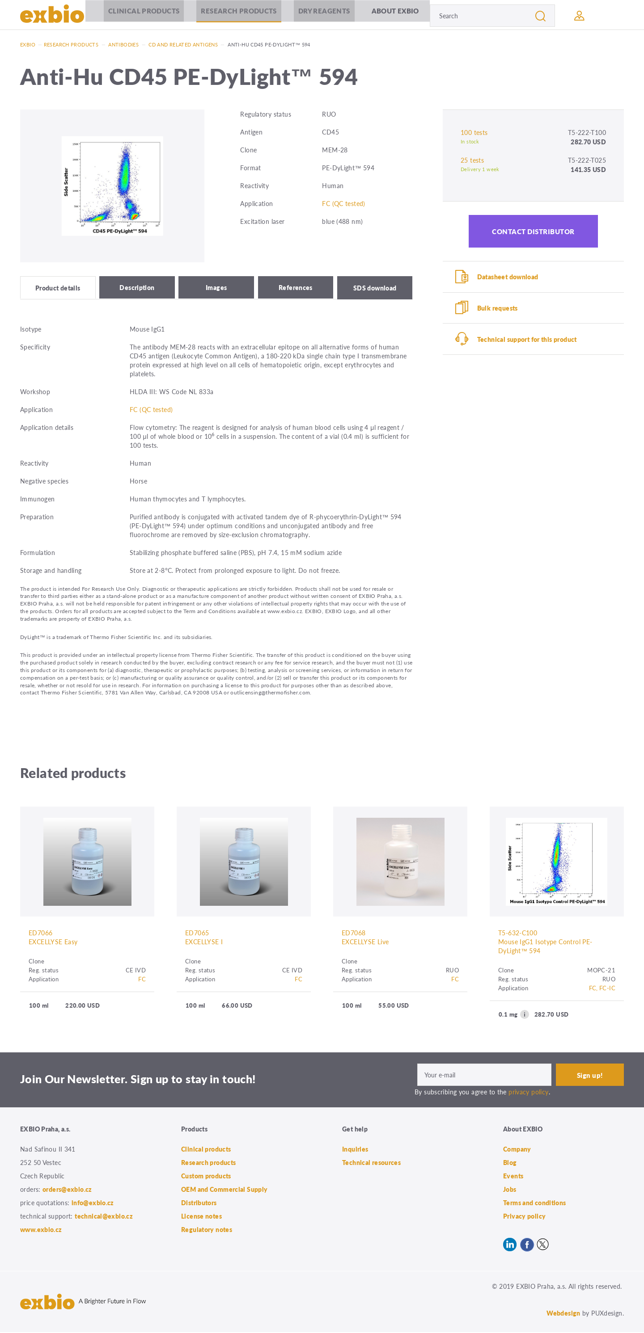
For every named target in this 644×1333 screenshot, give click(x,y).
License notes (201, 1216)
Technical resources (371, 1163)
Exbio (27, 44)
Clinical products (141, 15)
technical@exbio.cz (104, 1216)
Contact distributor (533, 231)
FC (142, 980)
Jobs (510, 1190)
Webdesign (563, 1313)
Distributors (199, 1203)
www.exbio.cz (41, 1230)
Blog (510, 1163)
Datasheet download (508, 277)
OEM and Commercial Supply (224, 1190)
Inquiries (355, 1149)
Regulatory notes (206, 1230)
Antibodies (123, 44)
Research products (237, 15)
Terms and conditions (534, 1203)
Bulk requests (498, 308)
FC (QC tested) (343, 203)
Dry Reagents (322, 15)
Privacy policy (524, 1216)
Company (517, 1149)
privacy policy (528, 1093)
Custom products (206, 1176)
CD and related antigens (183, 44)
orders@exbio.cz (67, 1190)
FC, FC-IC (602, 989)
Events (513, 1176)
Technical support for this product (527, 340)
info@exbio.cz (93, 1203)
